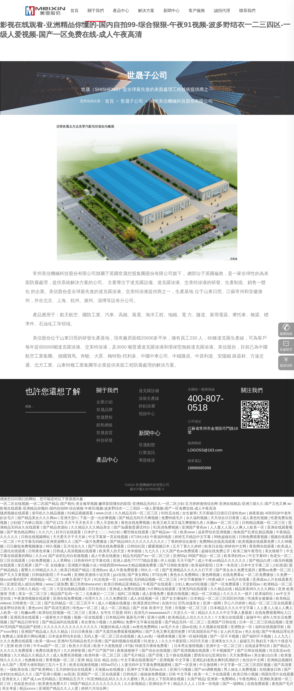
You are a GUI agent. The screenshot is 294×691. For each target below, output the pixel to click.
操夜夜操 (256, 513)
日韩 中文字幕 (180, 674)
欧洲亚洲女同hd (146, 603)
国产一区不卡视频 (225, 636)
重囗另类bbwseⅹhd (86, 584)
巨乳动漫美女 (189, 603)
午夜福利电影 (161, 537)
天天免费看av (240, 655)
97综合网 (160, 575)
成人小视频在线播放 (114, 603)
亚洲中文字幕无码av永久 (147, 670)
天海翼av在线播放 (110, 670)
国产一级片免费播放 (91, 542)
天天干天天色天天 (79, 523)
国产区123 (54, 523)
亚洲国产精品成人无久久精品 (45, 632)
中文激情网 (208, 665)
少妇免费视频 (39, 561)
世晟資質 (104, 434)
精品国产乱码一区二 (67, 594)
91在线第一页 (105, 580)
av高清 (69, 674)
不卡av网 (64, 575)
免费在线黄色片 (48, 651)
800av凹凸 (110, 665)
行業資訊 (147, 454)
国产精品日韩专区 (25, 622)
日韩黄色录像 (39, 551)
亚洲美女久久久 (224, 641)
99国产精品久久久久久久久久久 (96, 684)
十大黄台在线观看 (229, 617)
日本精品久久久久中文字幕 (232, 608)
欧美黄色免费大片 (53, 684)
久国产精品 (196, 679)
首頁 (109, 101)
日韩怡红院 (136, 546)
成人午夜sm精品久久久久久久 (222, 561)
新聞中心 (149, 433)
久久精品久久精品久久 (32, 655)
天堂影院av (252, 584)
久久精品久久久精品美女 (91, 527)
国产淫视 (156, 655)
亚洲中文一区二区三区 (224, 646)
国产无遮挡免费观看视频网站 (119, 632)
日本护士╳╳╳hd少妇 (102, 532)
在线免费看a (233, 575)
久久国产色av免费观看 (180, 551)
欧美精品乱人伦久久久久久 (190, 617)
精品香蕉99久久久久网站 (255, 589)
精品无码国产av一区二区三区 (147, 556)
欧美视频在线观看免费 (256, 542)
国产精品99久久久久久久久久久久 (137, 542)
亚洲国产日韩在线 (222, 622)
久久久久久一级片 (238, 594)
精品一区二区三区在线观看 (270, 603)
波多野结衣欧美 (13, 608)
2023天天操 (199, 641)
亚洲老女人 (11, 679)
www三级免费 (57, 584)
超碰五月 (247, 641)
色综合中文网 (253, 660)
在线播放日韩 (270, 670)
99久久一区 (150, 570)
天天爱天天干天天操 (69, 537)
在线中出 (169, 603)
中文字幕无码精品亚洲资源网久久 (44, 542)
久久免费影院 (117, 599)
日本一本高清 (227, 565)
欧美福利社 (264, 594)
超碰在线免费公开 (216, 551)
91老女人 (151, 641)
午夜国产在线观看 (158, 584)
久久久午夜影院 (174, 641)
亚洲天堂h (69, 518)
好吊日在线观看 (69, 532)
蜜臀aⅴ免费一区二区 (275, 570)
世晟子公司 (131, 101)
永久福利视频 (197, 518)
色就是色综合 (25, 684)
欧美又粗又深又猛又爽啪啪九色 (178, 523)
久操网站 (116, 622)
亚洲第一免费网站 (222, 679)
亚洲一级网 (212, 603)
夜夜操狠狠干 (128, 651)
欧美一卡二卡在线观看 (212, 674)
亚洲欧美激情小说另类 (92, 575)
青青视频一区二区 (60, 660)
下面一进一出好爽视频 (98, 518)
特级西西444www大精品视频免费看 (129, 565)
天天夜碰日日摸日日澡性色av (223, 513)
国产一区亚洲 (186, 665)
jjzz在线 (119, 575)
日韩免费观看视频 (254, 537)
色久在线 (252, 632)
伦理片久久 (94, 599)
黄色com (35, 608)
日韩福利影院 (43, 575)
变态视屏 (25, 565)
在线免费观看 (258, 684)
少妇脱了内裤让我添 (27, 523)
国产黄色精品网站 (21, 532)
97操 (129, 646)
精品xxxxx (28, 689)
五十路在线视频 (179, 655)
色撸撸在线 (34, 660)
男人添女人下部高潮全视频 (163, 679)
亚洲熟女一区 (242, 627)
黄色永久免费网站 (185, 575)
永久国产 (9, 665)
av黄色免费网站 (145, 627)
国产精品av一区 (165, 532)
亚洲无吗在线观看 (193, 589)
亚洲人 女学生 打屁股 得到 (110, 613)
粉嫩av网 (29, 613)
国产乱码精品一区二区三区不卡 (70, 603)
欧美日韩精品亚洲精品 (122, 584)
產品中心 (107, 461)
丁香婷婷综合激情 (182, 542)
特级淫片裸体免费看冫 (153, 646)
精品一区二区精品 (206, 594)
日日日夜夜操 (82, 632)
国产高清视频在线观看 (191, 651)
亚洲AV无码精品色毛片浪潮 (80, 641)
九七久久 (152, 551)
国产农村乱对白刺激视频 (68, 556)
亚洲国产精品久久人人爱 (59, 689)
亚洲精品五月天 (72, 679)
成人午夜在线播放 (106, 556)
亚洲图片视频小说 (82, 565)
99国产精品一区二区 (205, 556)
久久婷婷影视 (75, 651)
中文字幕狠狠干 (193, 580)
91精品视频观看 (80, 513)
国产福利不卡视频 (257, 636)
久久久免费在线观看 (16, 641)
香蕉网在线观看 (262, 546)
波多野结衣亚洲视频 (214, 532)
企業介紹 (104, 403)
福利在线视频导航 (270, 627)
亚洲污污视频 (181, 670)
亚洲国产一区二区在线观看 (99, 674)
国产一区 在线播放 (50, 565)
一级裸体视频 (165, 636)
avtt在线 (125, 580)
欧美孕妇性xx (235, 556)
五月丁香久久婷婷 (187, 546)
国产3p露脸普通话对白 (132, 527)
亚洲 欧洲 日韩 (19, 646)
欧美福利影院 (202, 565)
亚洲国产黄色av (195, 527)
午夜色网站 (248, 679)
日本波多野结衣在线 (65, 636)
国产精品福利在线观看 (60, 622)
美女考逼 (9, 689)
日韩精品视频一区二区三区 (264, 523)
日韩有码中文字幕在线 (92, 561)
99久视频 (53, 546)
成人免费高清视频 (68, 655)
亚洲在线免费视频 (68, 599)
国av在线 (189, 627)
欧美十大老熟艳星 (108, 646)
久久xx (40, 556)
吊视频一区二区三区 (191, 608)
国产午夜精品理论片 (278, 632)
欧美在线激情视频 (84, 665)
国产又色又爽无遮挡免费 (165, 632)
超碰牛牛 (253, 617)
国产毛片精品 (135, 655)
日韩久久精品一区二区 (35, 589)
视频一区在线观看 (89, 617)
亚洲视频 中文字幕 (175, 660)
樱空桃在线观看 (136, 532)
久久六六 (46, 532)
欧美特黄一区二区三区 (103, 655)
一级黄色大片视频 (57, 617)
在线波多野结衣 (258, 646)
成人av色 (144, 636)
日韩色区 (130, 674)
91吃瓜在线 (170, 513)
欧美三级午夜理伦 (248, 551)
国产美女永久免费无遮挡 (235, 570)
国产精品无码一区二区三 (185, 622)
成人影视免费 (153, 594)
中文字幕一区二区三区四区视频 (246, 665)
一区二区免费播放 (259, 575)
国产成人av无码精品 (40, 679)
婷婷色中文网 (236, 546)
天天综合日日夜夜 (225, 518)
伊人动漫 (167, 561)
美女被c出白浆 (266, 655)
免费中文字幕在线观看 (144, 622)
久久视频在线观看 (214, 627)
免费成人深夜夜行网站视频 (24, 636)
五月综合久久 (74, 546)
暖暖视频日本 (159, 546)
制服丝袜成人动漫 (115, 627)
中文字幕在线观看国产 (138, 660)
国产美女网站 (138, 575)
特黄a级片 (217, 580)
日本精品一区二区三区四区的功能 (217, 599)
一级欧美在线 (18, 670)
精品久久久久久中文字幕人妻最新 (225, 613)
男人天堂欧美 (107, 523)
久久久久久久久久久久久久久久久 (71, 627)
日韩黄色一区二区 (27, 603)
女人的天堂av (231, 632)
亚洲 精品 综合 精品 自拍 (97, 660)
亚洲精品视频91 (280, 660)
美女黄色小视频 (94, 622)
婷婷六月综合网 (94, 689)
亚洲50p (179, 556)
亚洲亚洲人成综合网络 (25, 584)
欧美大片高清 (80, 646)
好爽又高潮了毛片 (77, 580)
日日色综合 (97, 589)
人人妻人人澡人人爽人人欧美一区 (237, 527)
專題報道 (147, 462)
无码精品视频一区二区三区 (156, 580)
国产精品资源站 (56, 527)
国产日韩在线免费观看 (106, 546)
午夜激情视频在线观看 (32, 599)
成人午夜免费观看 (124, 570)
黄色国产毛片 (282, 684)
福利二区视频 (129, 594)
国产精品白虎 (260, 561)
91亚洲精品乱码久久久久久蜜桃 (113, 679)
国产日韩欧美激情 (174, 565)
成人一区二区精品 (116, 608)
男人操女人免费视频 (240, 670)
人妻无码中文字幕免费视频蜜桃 (146, 665)
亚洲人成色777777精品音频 (135, 561)
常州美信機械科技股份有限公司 (181, 101)
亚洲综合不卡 (160, 684)
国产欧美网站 (42, 670)
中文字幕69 (258, 556)
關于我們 (107, 390)
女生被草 (189, 513)
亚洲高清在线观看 (25, 617)
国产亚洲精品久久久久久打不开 (187, 570)
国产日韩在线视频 (252, 651)
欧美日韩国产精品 (75, 570)
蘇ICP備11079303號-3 (147, 489)
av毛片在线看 (239, 580)
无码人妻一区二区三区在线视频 (109, 636)
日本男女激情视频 (189, 646)
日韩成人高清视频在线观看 (75, 551)
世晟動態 (147, 446)
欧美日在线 (213, 546)
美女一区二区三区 (33, 594)
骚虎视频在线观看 (15, 513)
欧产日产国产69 (101, 651)
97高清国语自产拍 (203, 632)
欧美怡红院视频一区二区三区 (62, 613)
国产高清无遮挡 (57, 608)
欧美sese (188, 532)
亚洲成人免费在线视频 (127, 589)
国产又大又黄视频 (15, 575)
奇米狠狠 (135, 551)
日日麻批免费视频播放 (25, 546)
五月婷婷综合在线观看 (74, 670)
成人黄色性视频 (255, 518)
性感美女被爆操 (261, 599)
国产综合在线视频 (156, 651)
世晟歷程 (104, 419)
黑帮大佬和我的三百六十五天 (43, 665)
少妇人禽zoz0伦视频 (191, 584)
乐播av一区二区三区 (223, 523)
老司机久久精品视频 (48, 513)
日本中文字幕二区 (255, 565)
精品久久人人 (184, 684)
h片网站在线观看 (162, 589)
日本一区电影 (209, 684)
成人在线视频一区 (145, 599)
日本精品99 (115, 617)
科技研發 (104, 442)
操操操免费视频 (153, 674)
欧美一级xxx (45, 641)
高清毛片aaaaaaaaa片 (152, 613)
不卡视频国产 (223, 651)
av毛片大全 (170, 627)
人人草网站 (62, 561)
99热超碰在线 (225, 537)
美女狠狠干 (274, 551)
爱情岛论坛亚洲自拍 (210, 655)
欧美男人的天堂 (112, 551)
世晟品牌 (104, 411)
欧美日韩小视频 (246, 674)
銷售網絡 (104, 426)
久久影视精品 (135, 684)
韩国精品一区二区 (45, 580)
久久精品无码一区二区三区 (137, 513)
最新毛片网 (135, 617)
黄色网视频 (211, 575)
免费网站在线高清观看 (217, 542)
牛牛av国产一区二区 (50, 646)
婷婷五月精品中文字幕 (193, 537)
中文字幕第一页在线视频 (108, 537)
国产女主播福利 (175, 599)
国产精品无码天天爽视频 (139, 518)
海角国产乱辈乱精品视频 (253, 532)
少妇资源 (279, 565)
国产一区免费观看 (225, 584)
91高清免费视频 (166, 527)
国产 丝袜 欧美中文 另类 (153, 608)
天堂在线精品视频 (71, 589)
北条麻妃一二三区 (101, 594)
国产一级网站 (233, 684)
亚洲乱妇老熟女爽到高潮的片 (216, 660)
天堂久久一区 (184, 613)
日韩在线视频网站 (36, 537)
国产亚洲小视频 (48, 674)
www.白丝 (104, 513)
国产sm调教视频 (208, 670)
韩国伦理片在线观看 (277, 674)
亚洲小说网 (156, 617)
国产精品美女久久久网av (37, 518)
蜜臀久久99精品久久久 (39, 570)
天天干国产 (186, 561)
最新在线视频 (178, 594)
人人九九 (281, 636)
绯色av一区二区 (85, 608)
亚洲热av (99, 570)
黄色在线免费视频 (136, 523)
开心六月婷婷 (235, 603)
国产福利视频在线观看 (122, 641)
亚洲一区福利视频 (193, 636)
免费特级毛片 (172, 518)
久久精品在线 (221, 589)
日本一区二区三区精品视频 (261, 622)
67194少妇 (139, 537)
